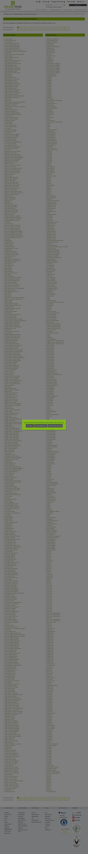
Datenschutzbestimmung (55, 426)
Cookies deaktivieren (41, 426)
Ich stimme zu (30, 426)
